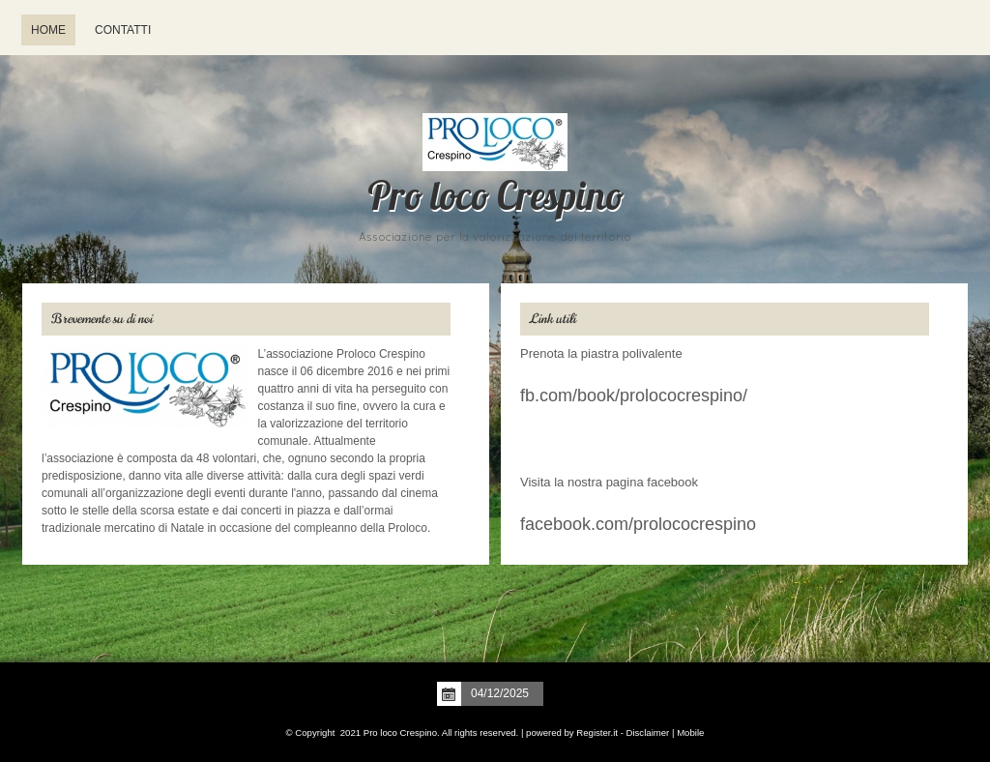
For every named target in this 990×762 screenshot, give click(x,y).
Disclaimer (648, 732)
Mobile (690, 732)
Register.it (597, 732)
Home (48, 30)
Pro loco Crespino (495, 200)
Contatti (123, 30)
